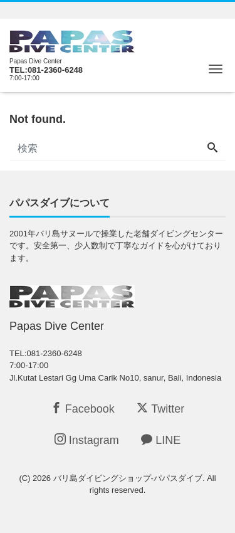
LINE (160, 439)
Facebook (83, 408)
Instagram (87, 439)
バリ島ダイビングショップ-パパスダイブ (127, 478)
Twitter (160, 408)
